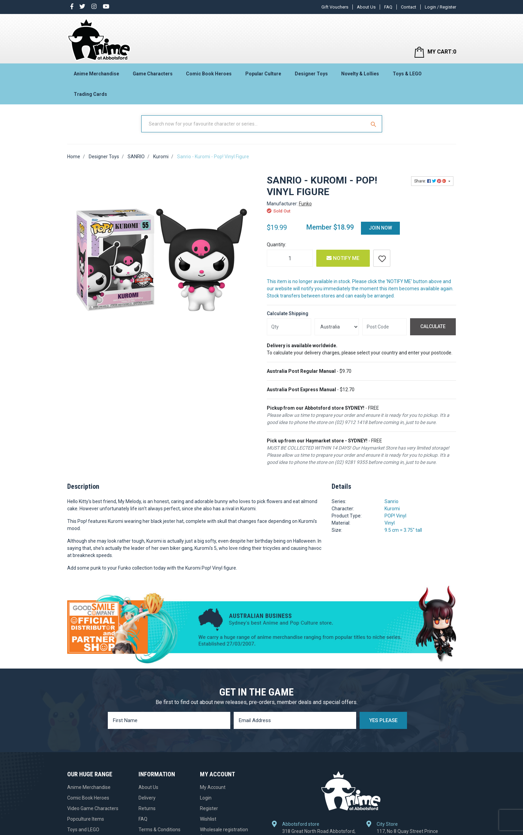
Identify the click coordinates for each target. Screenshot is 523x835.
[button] (381, 258)
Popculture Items (85, 819)
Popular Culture (263, 73)
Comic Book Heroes (209, 73)
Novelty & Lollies (360, 73)
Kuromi (392, 508)
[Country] (337, 326)
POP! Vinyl (395, 515)
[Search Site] (374, 124)
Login (206, 798)
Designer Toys (311, 73)
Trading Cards (90, 94)
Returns (147, 808)
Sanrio (391, 501)
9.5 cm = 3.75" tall (403, 530)
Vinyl (389, 523)
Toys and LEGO (83, 829)
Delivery (147, 798)
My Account (213, 787)
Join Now (380, 228)
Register (209, 808)
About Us (366, 7)
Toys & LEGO (407, 73)
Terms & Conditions (159, 829)
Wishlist (208, 819)
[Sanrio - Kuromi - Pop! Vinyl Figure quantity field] (290, 258)
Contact (408, 7)
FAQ (388, 7)
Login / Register (440, 7)
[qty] (289, 326)
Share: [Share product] (430, 181)
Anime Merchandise (96, 73)
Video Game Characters (92, 808)
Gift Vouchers (334, 7)
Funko (305, 203)
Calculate (433, 326)
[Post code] (384, 326)
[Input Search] (254, 124)
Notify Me (342, 258)
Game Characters (153, 73)
